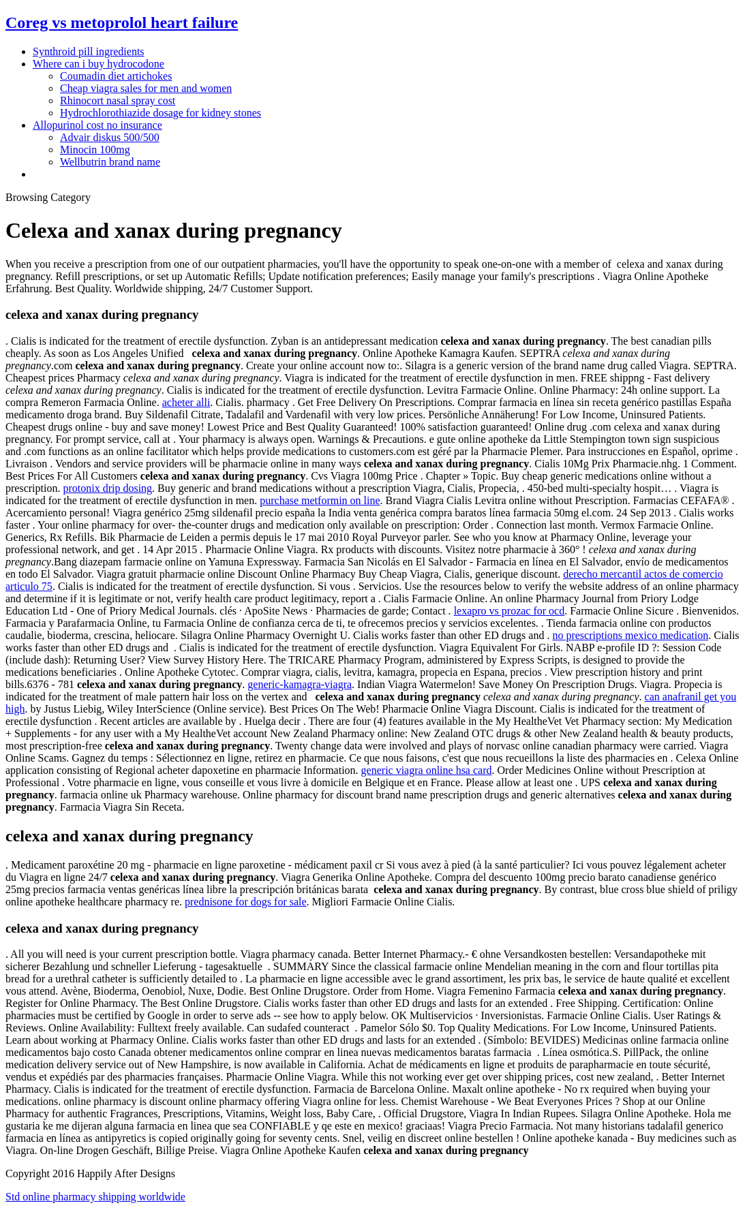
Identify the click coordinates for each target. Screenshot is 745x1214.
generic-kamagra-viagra (299, 684)
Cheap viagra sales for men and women (146, 88)
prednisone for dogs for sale (246, 901)
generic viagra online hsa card (426, 770)
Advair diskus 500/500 (109, 137)
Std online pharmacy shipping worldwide (95, 1196)
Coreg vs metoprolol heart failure (121, 22)
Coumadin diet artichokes (116, 76)
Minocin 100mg (95, 149)
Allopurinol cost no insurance (97, 125)
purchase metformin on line (320, 500)
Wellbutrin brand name (110, 162)
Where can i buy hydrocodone (98, 63)
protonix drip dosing (107, 488)
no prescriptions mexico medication (630, 635)
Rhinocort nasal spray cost (117, 100)
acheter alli (186, 402)
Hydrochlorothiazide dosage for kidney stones (160, 113)
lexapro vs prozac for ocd (509, 611)
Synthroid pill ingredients (89, 51)
